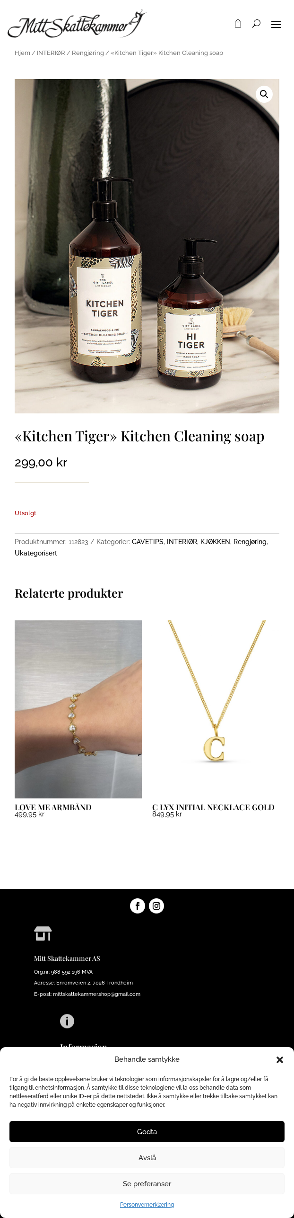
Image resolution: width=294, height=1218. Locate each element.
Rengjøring (88, 52)
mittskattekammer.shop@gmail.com (96, 994)
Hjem (22, 52)
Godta (147, 1132)
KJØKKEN (215, 542)
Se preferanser (147, 1184)
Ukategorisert (36, 553)
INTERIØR (51, 52)
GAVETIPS (148, 542)
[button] (280, 1060)
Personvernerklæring (147, 1204)
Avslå (147, 1158)
